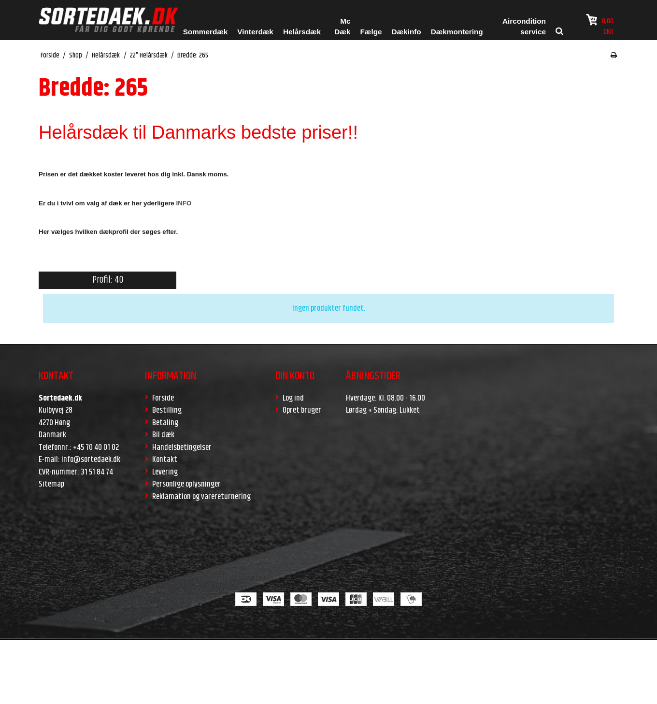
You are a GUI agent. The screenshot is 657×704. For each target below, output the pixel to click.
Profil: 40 (107, 280)
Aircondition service (524, 26)
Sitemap (51, 484)
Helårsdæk (302, 32)
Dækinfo (406, 32)
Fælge (371, 32)
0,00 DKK (600, 26)
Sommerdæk (205, 32)
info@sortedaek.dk (90, 459)
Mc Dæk (342, 26)
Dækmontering (457, 32)
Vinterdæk (255, 32)
